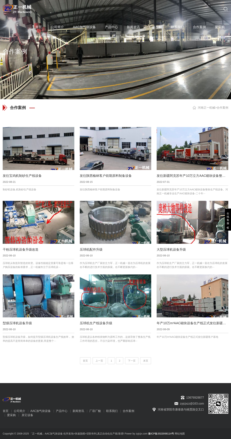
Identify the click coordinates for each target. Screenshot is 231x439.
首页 (38, 27)
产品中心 (111, 27)
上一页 (99, 360)
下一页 (132, 360)
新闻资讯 (133, 27)
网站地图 (180, 433)
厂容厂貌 (155, 27)
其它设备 (27, 415)
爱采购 (220, 27)
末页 (145, 360)
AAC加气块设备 (84, 27)
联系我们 (177, 27)
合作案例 (199, 27)
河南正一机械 (206, 107)
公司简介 (57, 27)
